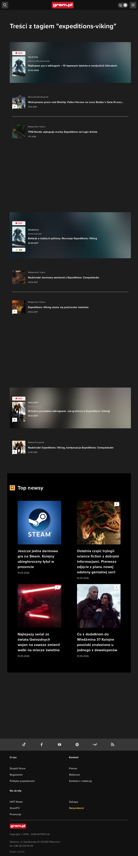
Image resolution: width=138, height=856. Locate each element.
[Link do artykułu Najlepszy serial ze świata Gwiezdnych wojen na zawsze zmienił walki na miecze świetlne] (39, 621)
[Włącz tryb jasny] (123, 5)
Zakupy (73, 802)
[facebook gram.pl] (42, 744)
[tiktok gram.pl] (24, 744)
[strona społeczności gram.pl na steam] (95, 744)
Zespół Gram (18, 768)
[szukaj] (5, 5)
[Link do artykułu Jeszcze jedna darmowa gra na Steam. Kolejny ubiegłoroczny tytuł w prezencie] (39, 538)
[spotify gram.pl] (77, 744)
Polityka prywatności (22, 781)
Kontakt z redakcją (80, 781)
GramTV (15, 808)
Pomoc (73, 768)
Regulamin (16, 775)
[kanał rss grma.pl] (113, 744)
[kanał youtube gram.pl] (60, 744)
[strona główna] (63, 5)
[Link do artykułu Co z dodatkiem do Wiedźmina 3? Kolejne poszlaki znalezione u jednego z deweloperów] (99, 621)
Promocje (15, 814)
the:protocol (76, 808)
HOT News (16, 802)
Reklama (74, 775)
